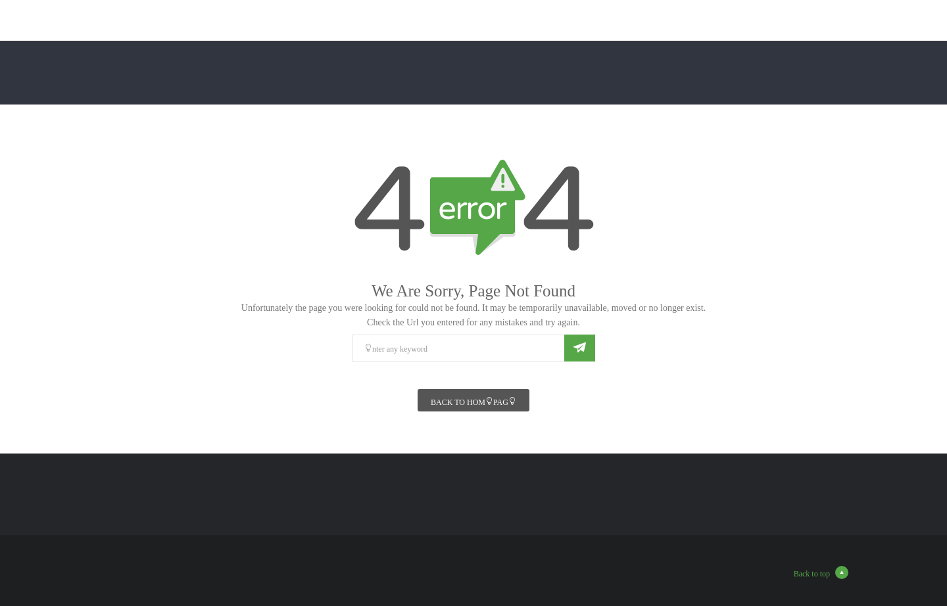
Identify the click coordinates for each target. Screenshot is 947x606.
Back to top (821, 572)
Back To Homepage (473, 401)
